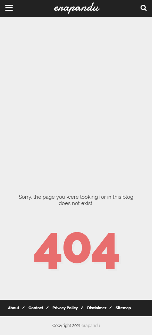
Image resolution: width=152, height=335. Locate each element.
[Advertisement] (76, 100)
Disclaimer (96, 308)
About (13, 308)
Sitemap (123, 308)
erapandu (91, 325)
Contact (35, 308)
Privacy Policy (65, 308)
